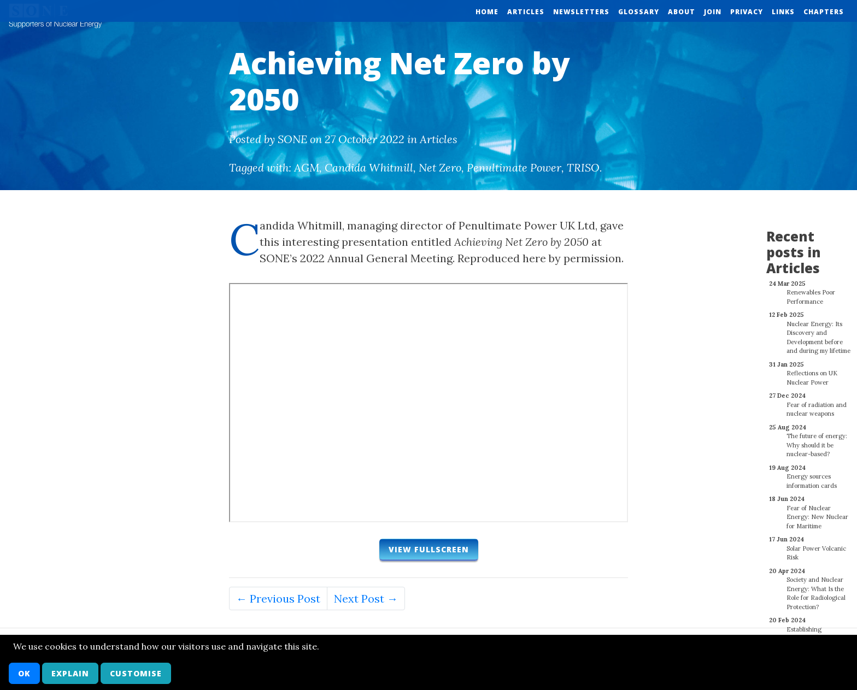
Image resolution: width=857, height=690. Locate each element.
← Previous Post (278, 598)
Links (783, 11)
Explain (70, 673)
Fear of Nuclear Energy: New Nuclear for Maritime (817, 511)
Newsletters (581, 11)
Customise (136, 673)
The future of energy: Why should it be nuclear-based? (816, 439)
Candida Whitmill (369, 167)
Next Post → (366, 598)
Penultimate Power (514, 167)
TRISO (583, 167)
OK (24, 673)
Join (712, 11)
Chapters (823, 11)
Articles (525, 11)
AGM (306, 167)
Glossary (638, 11)
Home (487, 11)
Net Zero (440, 167)
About (681, 11)
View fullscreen (429, 549)
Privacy (746, 11)
